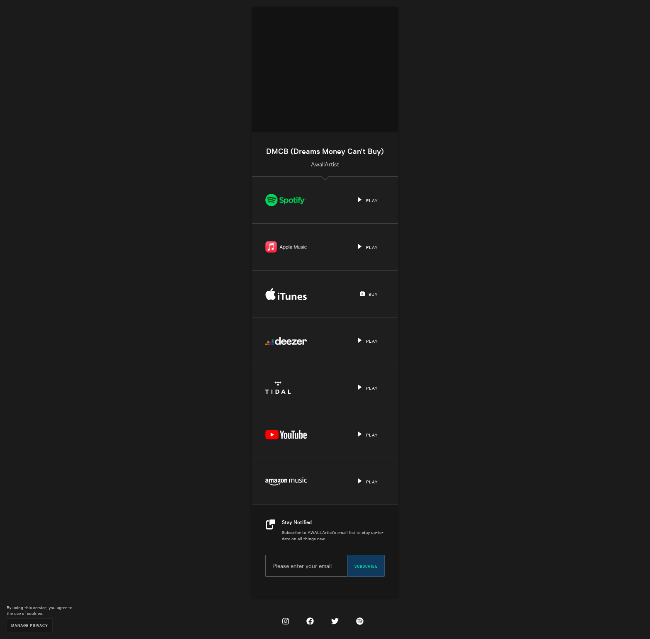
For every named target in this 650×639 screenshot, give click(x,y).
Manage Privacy (29, 625)
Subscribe (366, 565)
